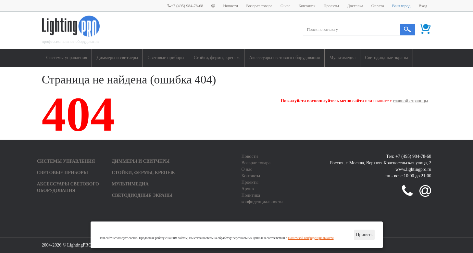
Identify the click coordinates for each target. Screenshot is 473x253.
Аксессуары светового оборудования (284, 57)
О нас (285, 6)
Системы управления (66, 57)
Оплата (377, 6)
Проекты (331, 6)
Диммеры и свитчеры (117, 57)
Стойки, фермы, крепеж (217, 57)
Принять (364, 234)
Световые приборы (165, 57)
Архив (248, 188)
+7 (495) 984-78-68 (185, 6)
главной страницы (410, 100)
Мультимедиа (342, 57)
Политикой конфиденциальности (310, 238)
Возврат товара (259, 6)
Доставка (355, 6)
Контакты (306, 6)
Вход (423, 6)
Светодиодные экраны (386, 57)
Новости (230, 6)
